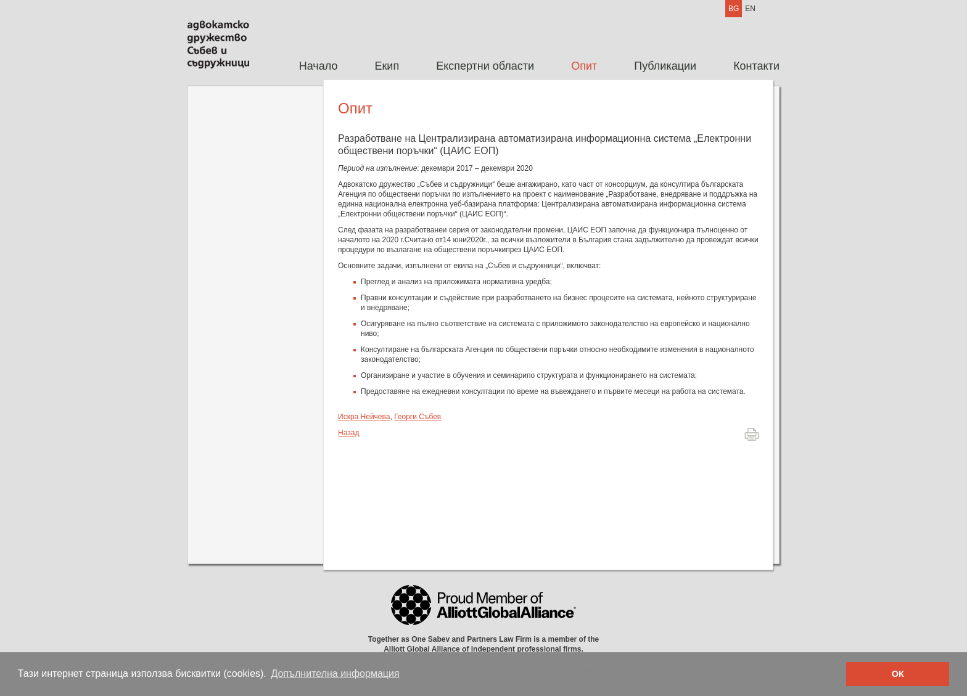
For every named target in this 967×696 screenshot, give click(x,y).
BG (733, 8)
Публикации (665, 66)
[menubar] (530, 66)
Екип (386, 66)
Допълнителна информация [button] (335, 673)
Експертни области (485, 66)
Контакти (756, 66)
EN (750, 8)
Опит (584, 66)
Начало (318, 66)
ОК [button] (898, 674)
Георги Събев (417, 416)
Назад (348, 432)
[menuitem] (318, 66)
